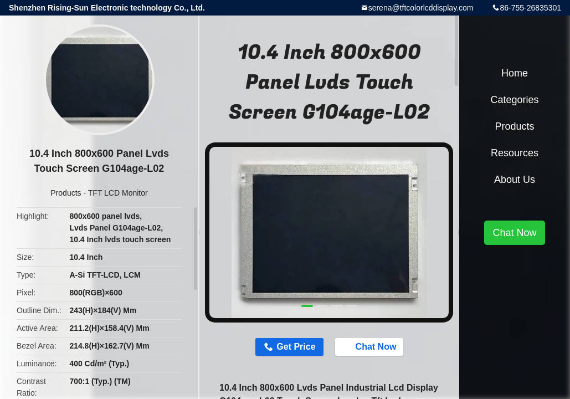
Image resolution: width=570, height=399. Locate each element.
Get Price (295, 346)
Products (65, 192)
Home (514, 73)
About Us (514, 179)
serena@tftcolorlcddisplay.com (421, 7)
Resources (514, 152)
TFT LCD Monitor (118, 192)
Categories (514, 99)
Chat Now (371, 346)
